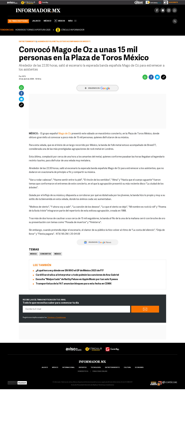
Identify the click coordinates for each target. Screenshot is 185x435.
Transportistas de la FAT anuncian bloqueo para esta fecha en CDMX (74, 284)
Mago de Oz (64, 133)
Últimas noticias (18, 21)
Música (33, 254)
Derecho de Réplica (91, 385)
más (72, 21)
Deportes (82, 367)
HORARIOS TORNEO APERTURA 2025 (32, 30)
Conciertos (45, 254)
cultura (127, 367)
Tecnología (96, 367)
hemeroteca (83, 371)
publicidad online (99, 371)
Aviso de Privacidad (77, 385)
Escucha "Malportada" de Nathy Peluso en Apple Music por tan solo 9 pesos (77, 279)
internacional (68, 367)
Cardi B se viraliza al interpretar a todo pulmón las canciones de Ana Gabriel (77, 275)
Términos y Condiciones (56, 317)
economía (139, 367)
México (47, 21)
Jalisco (36, 21)
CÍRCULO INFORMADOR (72, 30)
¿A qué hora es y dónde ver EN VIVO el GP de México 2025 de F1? (70, 270)
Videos (59, 20)
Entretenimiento (27, 41)
